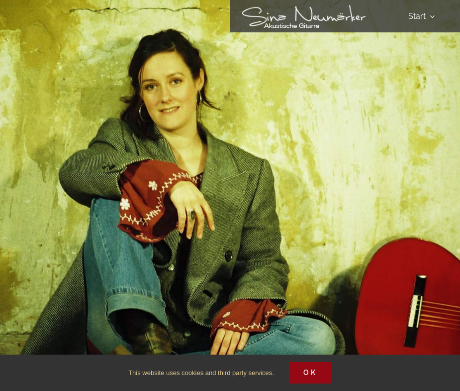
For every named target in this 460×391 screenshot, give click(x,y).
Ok (310, 373)
